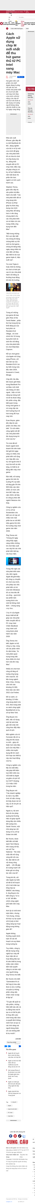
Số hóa (7, 77)
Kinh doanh (13, 23)
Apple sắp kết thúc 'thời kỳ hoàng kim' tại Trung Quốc (14, 1093)
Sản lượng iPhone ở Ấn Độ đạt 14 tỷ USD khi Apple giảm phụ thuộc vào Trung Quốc (14, 1074)
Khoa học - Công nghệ (22, 23)
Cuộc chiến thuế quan (17, 28)
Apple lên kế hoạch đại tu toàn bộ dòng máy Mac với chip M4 (14, 1055)
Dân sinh (29, 23)
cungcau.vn (9, 1201)
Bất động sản (17, 23)
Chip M (8, 613)
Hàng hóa (26, 23)
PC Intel (10, 1112)
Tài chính (9, 23)
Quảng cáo (8, 10)
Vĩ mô (4, 23)
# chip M (13, 1102)
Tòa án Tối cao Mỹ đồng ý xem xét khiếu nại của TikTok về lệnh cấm (31, 110)
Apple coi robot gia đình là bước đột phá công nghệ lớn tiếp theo (14, 1085)
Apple (7, 295)
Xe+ (20, 23)
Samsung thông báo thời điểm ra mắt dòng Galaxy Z (31, 95)
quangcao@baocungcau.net (12, 11)
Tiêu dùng (6, 23)
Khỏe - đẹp (31, 23)
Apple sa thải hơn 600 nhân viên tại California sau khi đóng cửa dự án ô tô (14, 1063)
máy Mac (9, 608)
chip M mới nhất (12, 1109)
